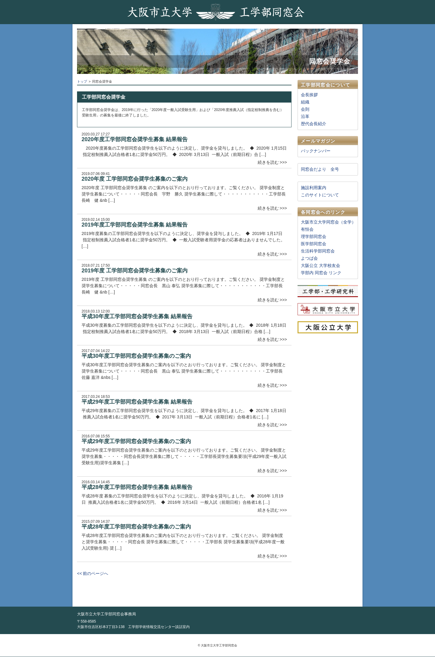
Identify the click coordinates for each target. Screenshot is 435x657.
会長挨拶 (309, 95)
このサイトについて (320, 195)
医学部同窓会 (313, 244)
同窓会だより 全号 (320, 169)
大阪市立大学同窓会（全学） (328, 222)
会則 (305, 109)
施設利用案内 (313, 188)
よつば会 (309, 258)
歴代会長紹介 (313, 124)
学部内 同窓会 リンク (321, 273)
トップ (82, 81)
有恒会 (307, 229)
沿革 (305, 116)
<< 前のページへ (92, 573)
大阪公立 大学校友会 (320, 265)
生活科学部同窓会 (318, 251)
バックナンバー (315, 151)
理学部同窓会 (313, 236)
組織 (305, 102)
